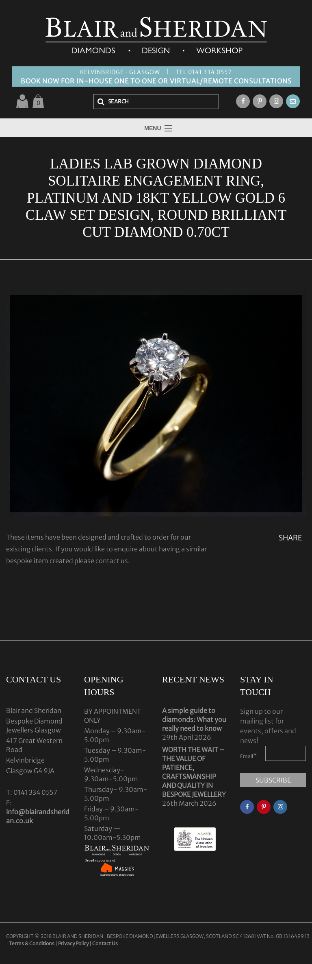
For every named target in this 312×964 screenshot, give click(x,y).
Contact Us (105, 943)
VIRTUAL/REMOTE (201, 81)
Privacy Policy (73, 943)
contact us (111, 561)
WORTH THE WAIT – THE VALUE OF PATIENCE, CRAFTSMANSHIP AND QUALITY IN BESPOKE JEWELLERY (194, 771)
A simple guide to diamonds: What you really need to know (194, 719)
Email (248, 756)
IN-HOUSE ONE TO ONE (116, 81)
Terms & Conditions (32, 943)
